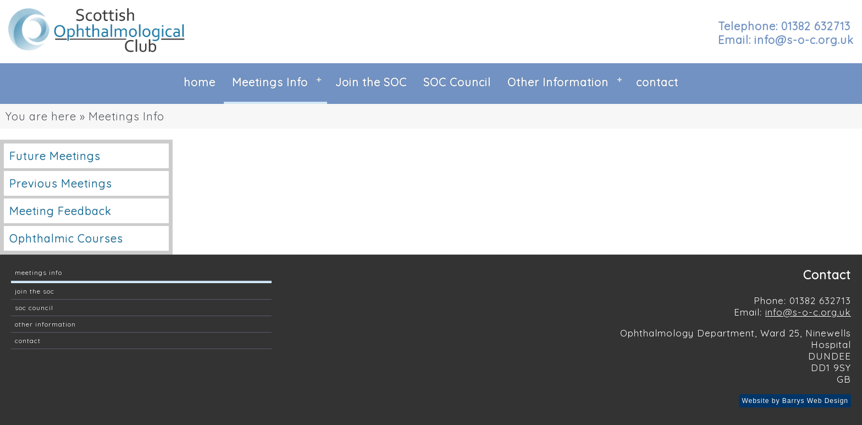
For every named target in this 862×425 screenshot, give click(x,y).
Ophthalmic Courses (66, 238)
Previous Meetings (60, 183)
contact (657, 82)
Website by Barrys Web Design (795, 401)
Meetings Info (270, 82)
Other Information (558, 82)
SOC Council (457, 82)
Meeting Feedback (60, 211)
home (200, 82)
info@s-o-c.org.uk (808, 312)
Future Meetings (55, 156)
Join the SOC (371, 82)
